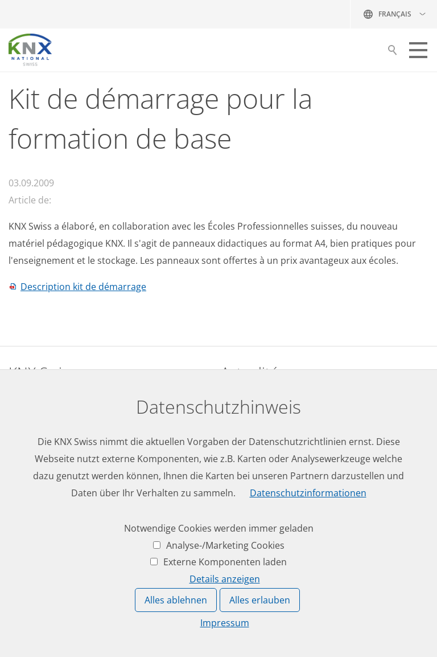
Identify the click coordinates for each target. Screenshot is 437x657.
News (232, 418)
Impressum (248, 641)
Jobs (230, 396)
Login (20, 556)
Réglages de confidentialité (394, 641)
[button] (418, 50)
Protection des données (308, 641)
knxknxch (64, 476)
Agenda (237, 439)
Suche (392, 53)
